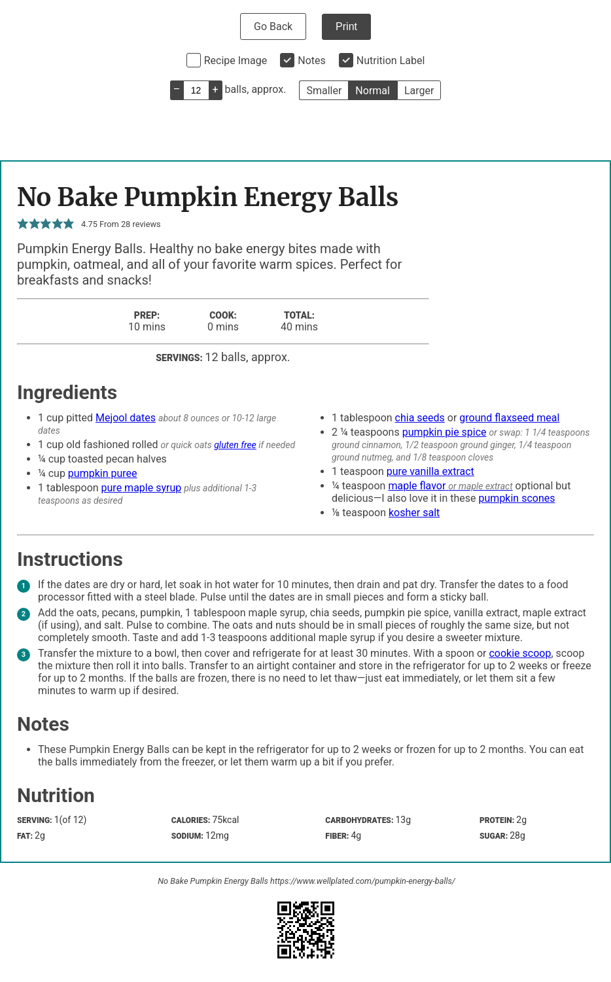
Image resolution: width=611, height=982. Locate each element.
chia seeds (420, 418)
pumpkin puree (102, 473)
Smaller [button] (323, 90)
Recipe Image (236, 60)
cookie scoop (520, 653)
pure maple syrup (141, 488)
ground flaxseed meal (509, 418)
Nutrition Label (391, 60)
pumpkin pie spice (444, 432)
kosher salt (414, 512)
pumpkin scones (517, 498)
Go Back (273, 26)
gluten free (235, 445)
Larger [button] (419, 90)
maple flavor (416, 486)
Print (346, 26)
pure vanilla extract (430, 471)
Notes (312, 60)
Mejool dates (126, 418)
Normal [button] (372, 90)
